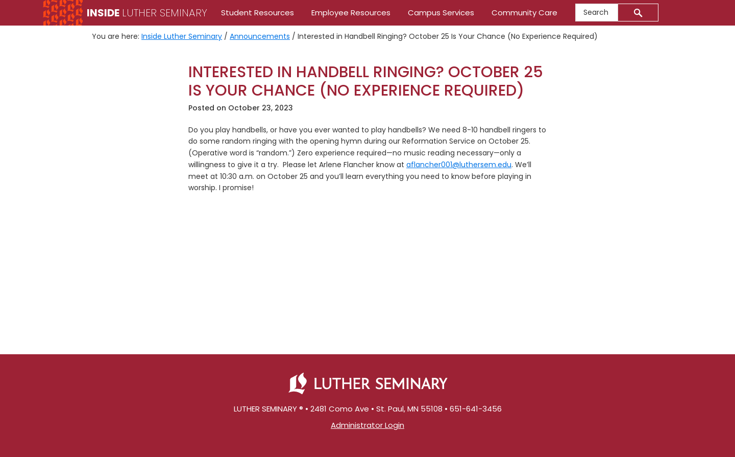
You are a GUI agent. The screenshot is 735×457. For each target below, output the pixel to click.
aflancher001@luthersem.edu (458, 164)
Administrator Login (367, 425)
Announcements (260, 36)
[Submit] (638, 12)
